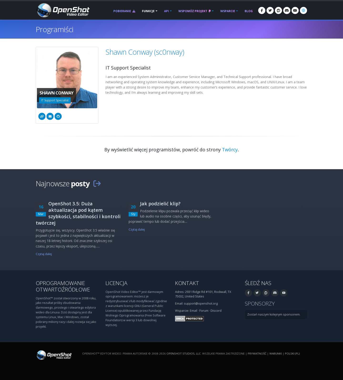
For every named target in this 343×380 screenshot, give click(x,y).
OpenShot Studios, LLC (183, 353)
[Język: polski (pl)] (303, 10)
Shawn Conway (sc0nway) (145, 52)
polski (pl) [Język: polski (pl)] (292, 353)
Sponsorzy (260, 303)
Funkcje (148, 11)
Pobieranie (124, 11)
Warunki (275, 353)
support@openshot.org (201, 303)
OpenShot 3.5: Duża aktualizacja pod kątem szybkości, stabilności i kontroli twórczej (78, 213)
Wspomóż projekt (194, 11)
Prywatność (257, 353)
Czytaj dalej (44, 254)
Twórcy (230, 149)
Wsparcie (227, 11)
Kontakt (187, 283)
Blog (249, 11)
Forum (203, 311)
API (166, 11)
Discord (216, 311)
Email (193, 311)
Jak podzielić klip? (160, 203)
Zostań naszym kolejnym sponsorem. (273, 314)
